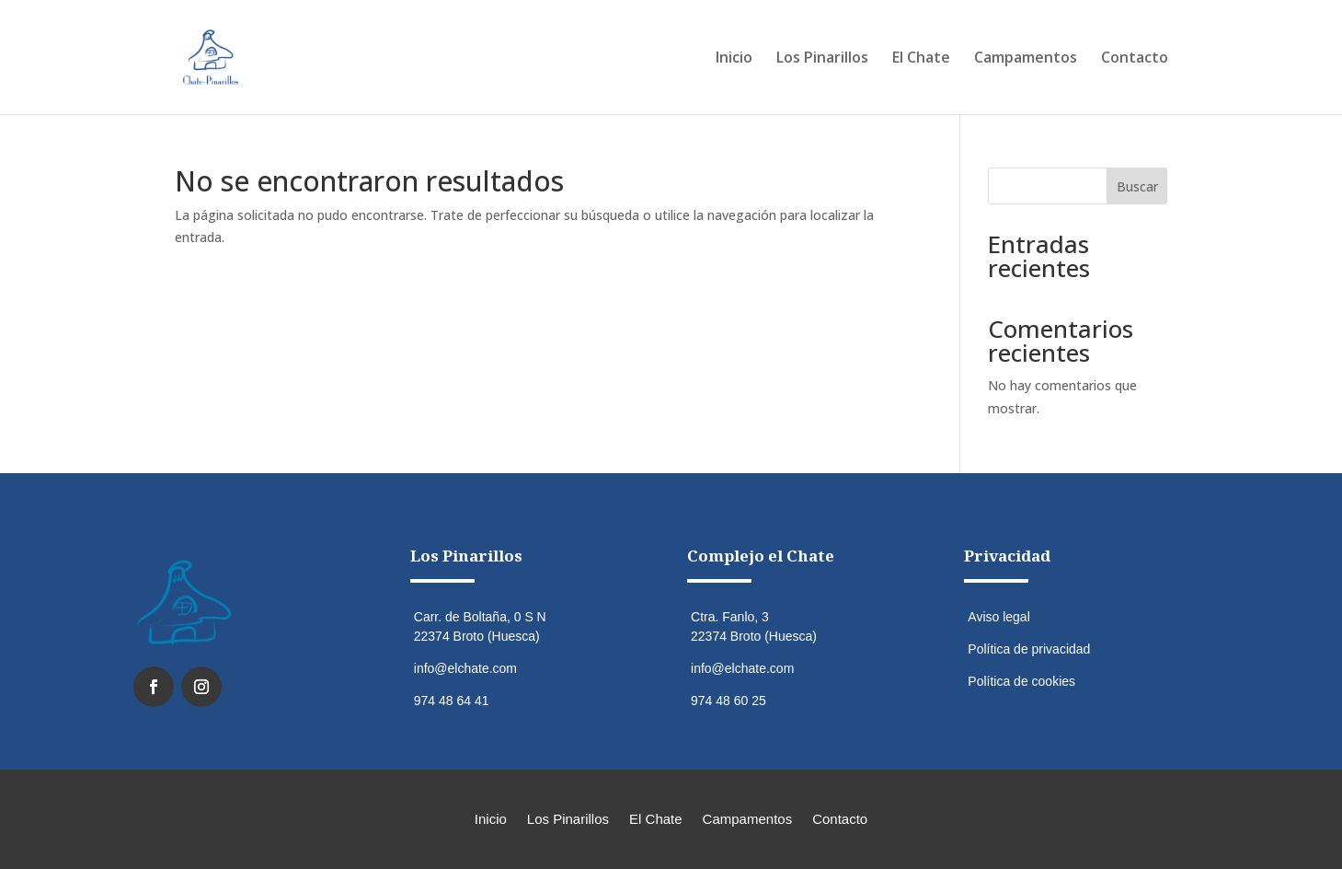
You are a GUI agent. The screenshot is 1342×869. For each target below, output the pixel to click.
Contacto (1134, 59)
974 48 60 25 (728, 700)
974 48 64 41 (451, 700)
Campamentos (1025, 59)
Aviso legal (998, 616)
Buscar (1137, 186)
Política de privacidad (1029, 649)
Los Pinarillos (822, 59)
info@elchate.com (465, 668)
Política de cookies (1021, 681)
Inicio (734, 59)
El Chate (921, 59)
